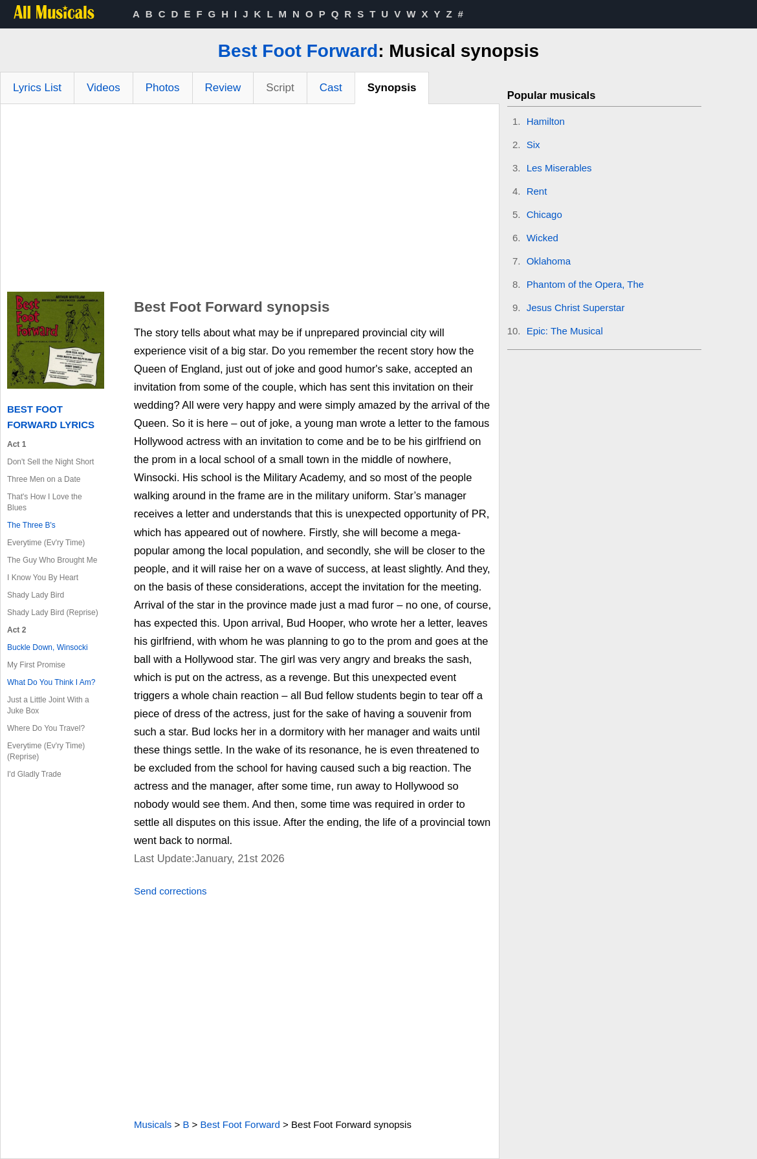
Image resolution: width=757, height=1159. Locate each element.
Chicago (544, 214)
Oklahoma (549, 260)
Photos (163, 87)
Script (280, 87)
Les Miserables (559, 167)
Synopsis (392, 87)
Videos (103, 87)
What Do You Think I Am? (51, 682)
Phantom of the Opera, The (585, 284)
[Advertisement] (249, 201)
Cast (331, 87)
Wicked (542, 237)
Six (533, 144)
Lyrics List (37, 87)
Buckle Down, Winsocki (47, 647)
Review (223, 87)
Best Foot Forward (298, 51)
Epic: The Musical (565, 330)
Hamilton (546, 121)
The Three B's (31, 525)
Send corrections (170, 890)
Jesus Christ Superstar (576, 307)
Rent (537, 191)
